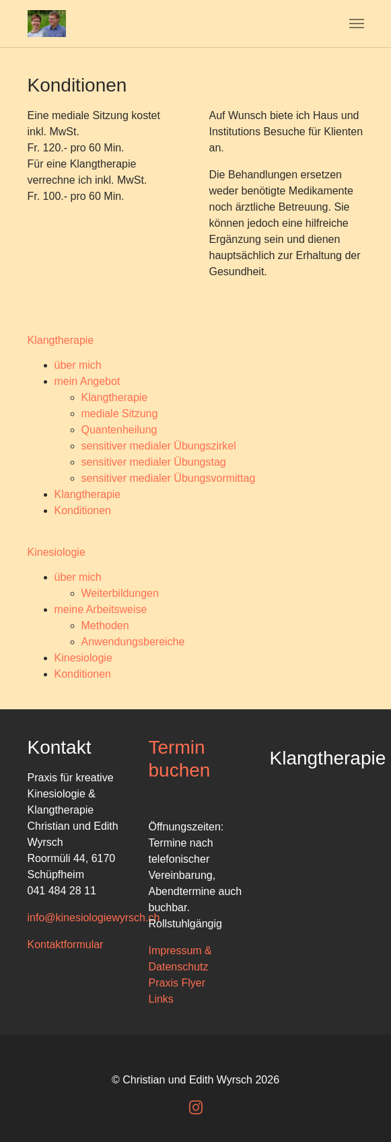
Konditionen (83, 510)
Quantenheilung (119, 429)
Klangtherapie (114, 397)
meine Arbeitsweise (101, 609)
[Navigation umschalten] (356, 23)
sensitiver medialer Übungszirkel (158, 446)
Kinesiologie (83, 658)
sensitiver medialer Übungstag (153, 462)
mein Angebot (87, 381)
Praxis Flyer (177, 983)
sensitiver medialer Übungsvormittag (168, 478)
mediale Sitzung (119, 413)
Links (161, 999)
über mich (78, 365)
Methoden (105, 625)
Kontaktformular (66, 944)
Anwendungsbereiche (133, 641)
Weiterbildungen (120, 593)
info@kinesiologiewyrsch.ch (94, 917)
